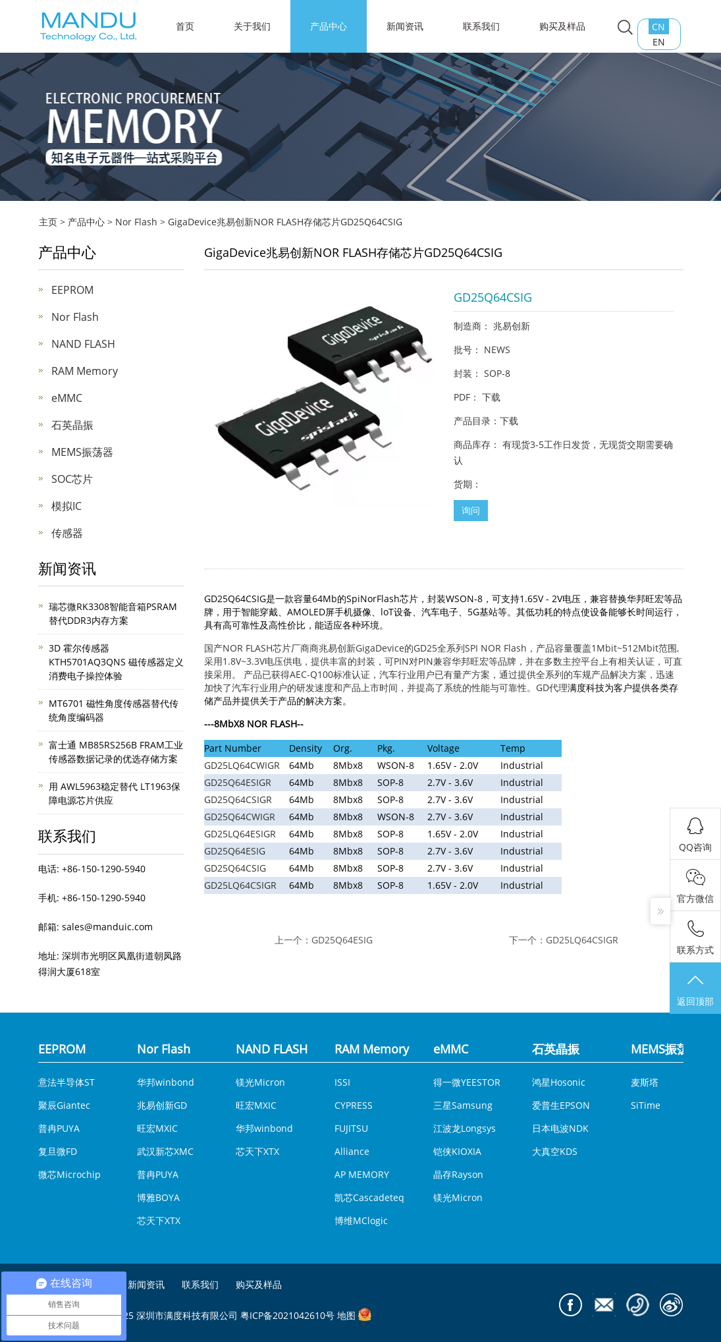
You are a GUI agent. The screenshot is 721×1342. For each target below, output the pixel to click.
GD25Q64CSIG (235, 868)
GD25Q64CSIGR (238, 799)
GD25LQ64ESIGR (240, 833)
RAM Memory (84, 371)
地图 (346, 1315)
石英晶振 (72, 425)
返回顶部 (695, 989)
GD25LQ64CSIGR (240, 885)
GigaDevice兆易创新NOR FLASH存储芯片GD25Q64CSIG (285, 221)
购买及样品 (562, 26)
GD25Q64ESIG (234, 851)
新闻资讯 (405, 26)
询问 (471, 510)
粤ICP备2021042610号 (287, 1315)
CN (658, 26)
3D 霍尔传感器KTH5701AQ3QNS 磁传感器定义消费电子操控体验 (116, 662)
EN (659, 42)
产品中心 (328, 26)
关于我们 (252, 26)
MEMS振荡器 (82, 452)
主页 (48, 221)
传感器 (67, 533)
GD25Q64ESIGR (237, 782)
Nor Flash (136, 221)
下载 (491, 397)
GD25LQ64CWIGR (242, 765)
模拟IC (66, 506)
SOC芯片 (72, 479)
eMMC (66, 398)
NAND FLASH (83, 344)
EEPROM (72, 290)
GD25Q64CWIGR (239, 816)
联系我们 (481, 26)
